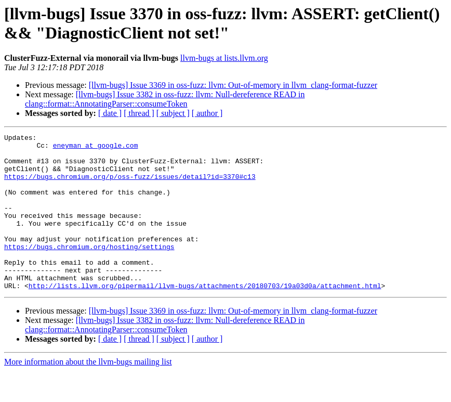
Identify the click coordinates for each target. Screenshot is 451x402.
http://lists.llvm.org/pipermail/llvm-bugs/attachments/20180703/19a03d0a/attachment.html (205, 316)
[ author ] (207, 113)
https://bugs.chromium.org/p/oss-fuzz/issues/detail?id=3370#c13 (130, 185)
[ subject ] (173, 113)
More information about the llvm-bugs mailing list (88, 392)
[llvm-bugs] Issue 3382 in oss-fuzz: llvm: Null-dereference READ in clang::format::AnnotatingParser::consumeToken (165, 99)
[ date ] (110, 113)
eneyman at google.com (95, 148)
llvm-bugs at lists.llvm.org (224, 58)
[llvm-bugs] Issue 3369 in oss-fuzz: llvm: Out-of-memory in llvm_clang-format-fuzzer (233, 85)
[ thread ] (139, 113)
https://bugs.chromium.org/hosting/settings (89, 270)
